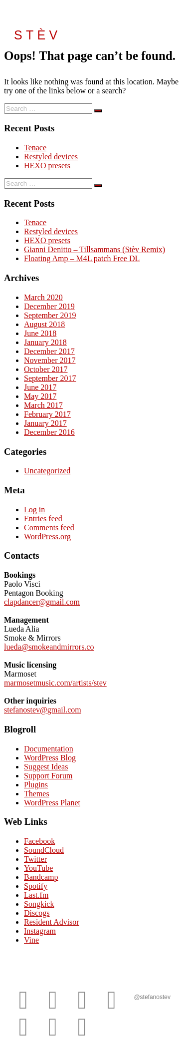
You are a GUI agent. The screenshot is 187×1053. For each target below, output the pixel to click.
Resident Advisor (51, 922)
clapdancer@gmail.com (42, 602)
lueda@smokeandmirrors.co (49, 647)
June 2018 (40, 333)
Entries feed (43, 518)
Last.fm (36, 895)
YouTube (38, 868)
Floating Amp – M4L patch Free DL (82, 258)
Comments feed (49, 527)
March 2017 (43, 405)
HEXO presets (47, 165)
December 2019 (49, 306)
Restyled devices (51, 156)
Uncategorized (47, 470)
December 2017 (49, 351)
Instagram (40, 931)
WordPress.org (47, 536)
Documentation (48, 748)
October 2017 (46, 369)
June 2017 (40, 387)
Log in (34, 509)
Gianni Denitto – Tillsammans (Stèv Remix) (94, 249)
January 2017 (45, 423)
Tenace (35, 147)
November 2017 (50, 360)
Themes (36, 793)
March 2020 (43, 297)
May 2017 (40, 396)
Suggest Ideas (46, 766)
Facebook (39, 841)
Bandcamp (41, 877)
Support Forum (48, 775)
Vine (31, 940)
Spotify (35, 886)
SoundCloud (44, 850)
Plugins (36, 784)
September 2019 (50, 315)
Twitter (35, 859)
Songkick (39, 904)
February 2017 (47, 414)
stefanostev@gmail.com (42, 709)
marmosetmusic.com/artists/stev (55, 683)
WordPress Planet (52, 802)
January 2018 (45, 342)
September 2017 (50, 378)
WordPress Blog (50, 757)
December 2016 (49, 432)
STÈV (37, 35)
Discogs (37, 913)
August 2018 (44, 324)
